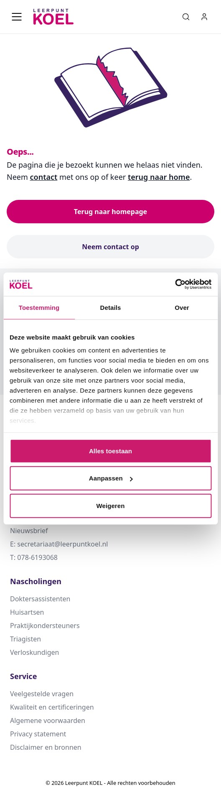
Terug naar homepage (110, 211)
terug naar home (159, 177)
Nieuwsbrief (29, 530)
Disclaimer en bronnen (45, 747)
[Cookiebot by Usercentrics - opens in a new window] (174, 284)
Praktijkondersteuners (45, 625)
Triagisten (25, 639)
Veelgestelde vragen (42, 693)
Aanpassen (111, 478)
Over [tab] (182, 307)
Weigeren (110, 505)
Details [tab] (110, 307)
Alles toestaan (110, 450)
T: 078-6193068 (34, 557)
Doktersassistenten (40, 598)
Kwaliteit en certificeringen (52, 707)
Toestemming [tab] (39, 307)
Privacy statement (38, 733)
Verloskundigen (34, 652)
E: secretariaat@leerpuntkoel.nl (59, 544)
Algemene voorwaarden (47, 720)
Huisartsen (27, 612)
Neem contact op (110, 246)
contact (44, 177)
